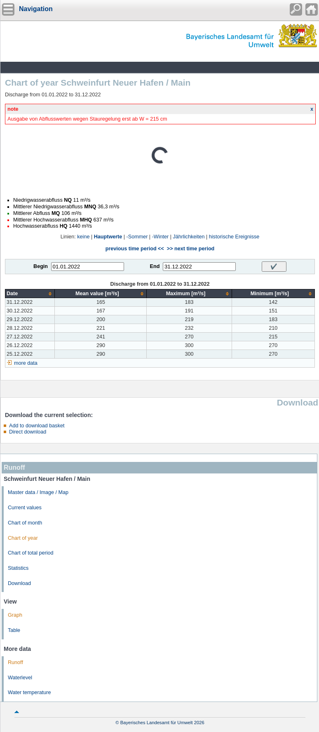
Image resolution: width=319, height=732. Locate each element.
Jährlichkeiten (189, 237)
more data (26, 363)
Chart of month (25, 523)
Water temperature (29, 692)
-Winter (160, 237)
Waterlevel (20, 678)
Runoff (15, 662)
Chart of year (23, 538)
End (155, 266)
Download (19, 583)
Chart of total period (31, 553)
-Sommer (137, 237)
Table (14, 630)
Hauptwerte (108, 237)
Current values (25, 508)
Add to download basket (36, 426)
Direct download (27, 432)
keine (83, 237)
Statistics (18, 568)
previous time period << (135, 249)
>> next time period (190, 249)
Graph (15, 615)
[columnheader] (30, 293)
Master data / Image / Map (38, 492)
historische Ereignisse (234, 237)
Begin (40, 266)
